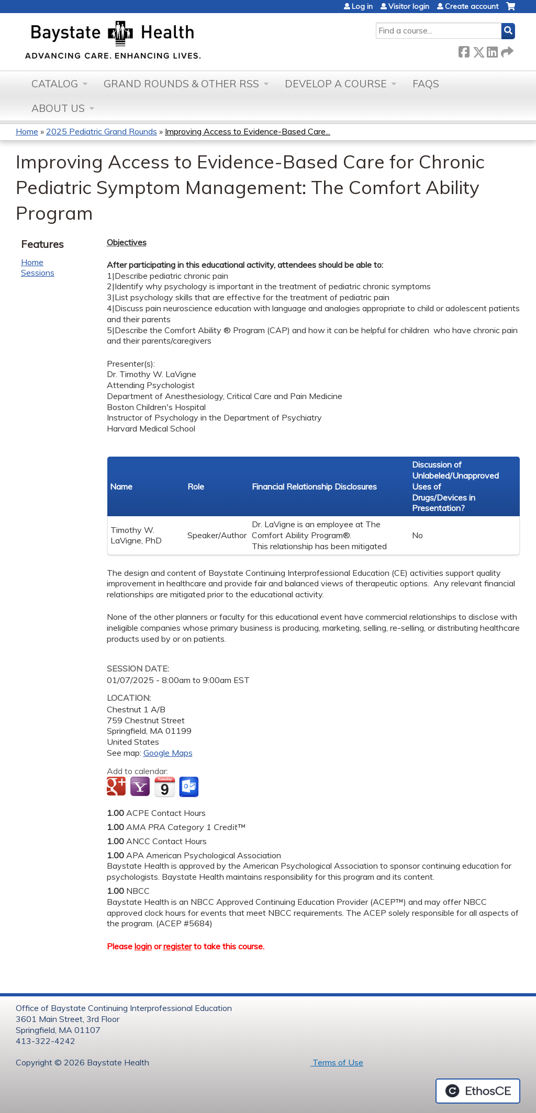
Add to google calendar (117, 787)
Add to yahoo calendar (141, 787)
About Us (58, 108)
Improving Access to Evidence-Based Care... (247, 131)
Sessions (37, 272)
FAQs (425, 83)
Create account (471, 6)
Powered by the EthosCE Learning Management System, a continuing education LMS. (478, 1091)
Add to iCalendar (164, 786)
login (143, 946)
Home (27, 131)
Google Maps (168, 752)
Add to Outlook (189, 787)
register (177, 946)
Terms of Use (336, 1062)
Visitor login (408, 6)
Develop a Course (336, 83)
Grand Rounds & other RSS (181, 83)
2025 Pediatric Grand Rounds (101, 131)
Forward (506, 50)
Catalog (54, 83)
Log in (362, 6)
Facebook (464, 50)
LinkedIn (492, 50)
